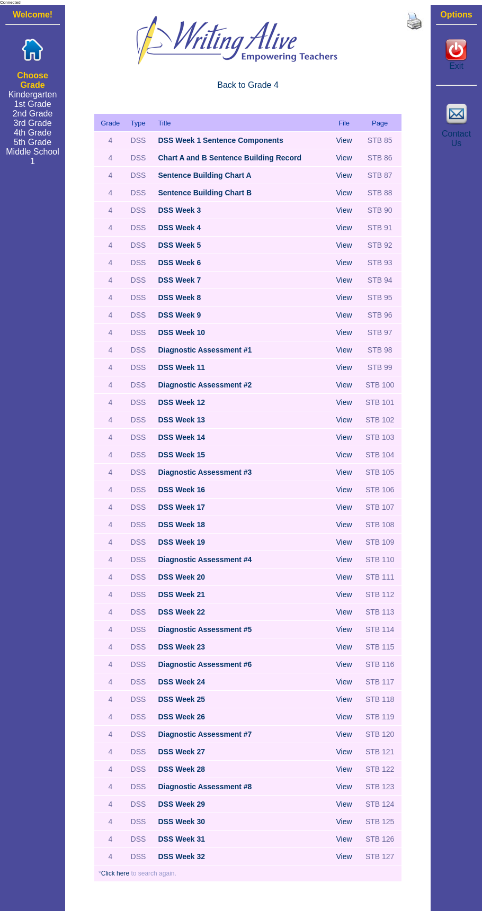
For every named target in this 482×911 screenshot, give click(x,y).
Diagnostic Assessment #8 (205, 786)
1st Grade (32, 104)
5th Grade (32, 142)
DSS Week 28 (181, 769)
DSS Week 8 (179, 297)
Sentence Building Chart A (205, 175)
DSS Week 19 (181, 542)
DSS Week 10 (181, 332)
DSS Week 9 (179, 315)
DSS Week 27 (181, 751)
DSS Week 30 (181, 821)
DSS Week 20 (181, 577)
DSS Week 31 (181, 839)
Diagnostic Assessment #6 (205, 664)
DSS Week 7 (179, 280)
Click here (115, 873)
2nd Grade (33, 113)
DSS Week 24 (181, 682)
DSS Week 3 (179, 210)
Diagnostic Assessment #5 (205, 629)
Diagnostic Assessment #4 (205, 559)
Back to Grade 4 (248, 84)
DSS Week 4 (179, 227)
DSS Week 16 (181, 489)
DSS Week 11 (181, 367)
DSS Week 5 (179, 245)
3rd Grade (33, 123)
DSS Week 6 (179, 262)
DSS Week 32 (181, 856)
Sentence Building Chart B (205, 192)
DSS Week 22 (181, 612)
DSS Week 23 (181, 647)
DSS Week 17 (181, 507)
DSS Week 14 (181, 437)
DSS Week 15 (181, 454)
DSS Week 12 (181, 402)
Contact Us (456, 135)
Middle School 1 (32, 156)
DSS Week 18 (181, 524)
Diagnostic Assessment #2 (205, 385)
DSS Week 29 (181, 804)
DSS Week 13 (181, 420)
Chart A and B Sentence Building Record (229, 158)
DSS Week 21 (181, 594)
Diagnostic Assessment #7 (205, 734)
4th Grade (32, 132)
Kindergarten (32, 94)
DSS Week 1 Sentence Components (220, 140)
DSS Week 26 (181, 716)
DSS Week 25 (181, 699)
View (344, 140)
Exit (456, 62)
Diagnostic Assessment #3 (205, 472)
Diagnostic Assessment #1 (205, 350)
